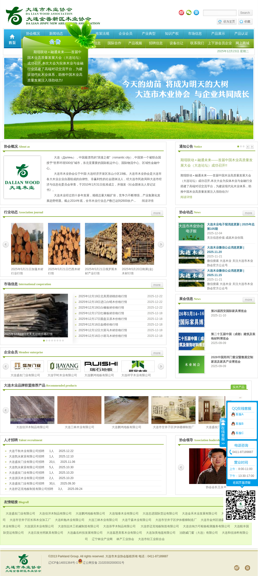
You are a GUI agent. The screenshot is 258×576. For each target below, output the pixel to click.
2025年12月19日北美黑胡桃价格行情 (28, 334)
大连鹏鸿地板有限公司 (99, 375)
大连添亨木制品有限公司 (119, 526)
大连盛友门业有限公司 (25, 375)
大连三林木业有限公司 (79, 427)
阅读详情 (147, 200)
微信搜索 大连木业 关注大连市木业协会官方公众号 (230, 263)
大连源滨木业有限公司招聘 (26, 478)
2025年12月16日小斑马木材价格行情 (103, 336)
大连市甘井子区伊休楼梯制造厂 (173, 427)
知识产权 (172, 33)
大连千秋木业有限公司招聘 (26, 451)
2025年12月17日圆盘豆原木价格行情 (103, 319)
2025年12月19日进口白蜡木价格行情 (103, 302)
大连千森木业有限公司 (136, 520)
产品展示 (218, 33)
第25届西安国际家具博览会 (229, 311)
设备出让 (176, 43)
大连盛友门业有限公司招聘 (26, 462)
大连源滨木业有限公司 (39, 526)
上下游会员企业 (220, 43)
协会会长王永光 (216, 487)
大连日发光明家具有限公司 (45, 532)
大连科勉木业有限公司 (69, 520)
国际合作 (114, 43)
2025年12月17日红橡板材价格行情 (101, 313)
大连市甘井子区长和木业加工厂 (30, 520)
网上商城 (242, 43)
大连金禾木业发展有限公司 (199, 513)
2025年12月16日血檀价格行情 (98, 324)
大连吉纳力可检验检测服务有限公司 (206, 526)
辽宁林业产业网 (102, 539)
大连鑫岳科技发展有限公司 (85, 532)
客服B (239, 372)
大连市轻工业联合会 (151, 539)
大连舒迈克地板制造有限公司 (159, 526)
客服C (240, 381)
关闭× (87, 87)
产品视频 (135, 43)
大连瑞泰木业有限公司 (124, 513)
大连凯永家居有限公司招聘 (26, 456)
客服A (239, 362)
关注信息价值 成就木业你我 (225, 237)
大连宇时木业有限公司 (62, 375)
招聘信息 (156, 43)
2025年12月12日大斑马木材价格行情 (103, 330)
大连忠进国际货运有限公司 (160, 513)
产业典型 (149, 33)
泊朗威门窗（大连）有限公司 (198, 532)
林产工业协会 (125, 539)
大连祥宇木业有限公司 (136, 375)
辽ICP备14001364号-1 (63, 562)
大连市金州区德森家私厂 (217, 520)
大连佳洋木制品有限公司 (32, 427)
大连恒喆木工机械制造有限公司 (78, 526)
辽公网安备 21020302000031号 (101, 562)
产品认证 (241, 33)
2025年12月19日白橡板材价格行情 (101, 307)
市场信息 (195, 33)
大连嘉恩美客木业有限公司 (124, 532)
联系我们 (197, 43)
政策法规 (102, 33)
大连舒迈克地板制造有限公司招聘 (31, 489)
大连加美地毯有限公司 (161, 532)
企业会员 (125, 33)
